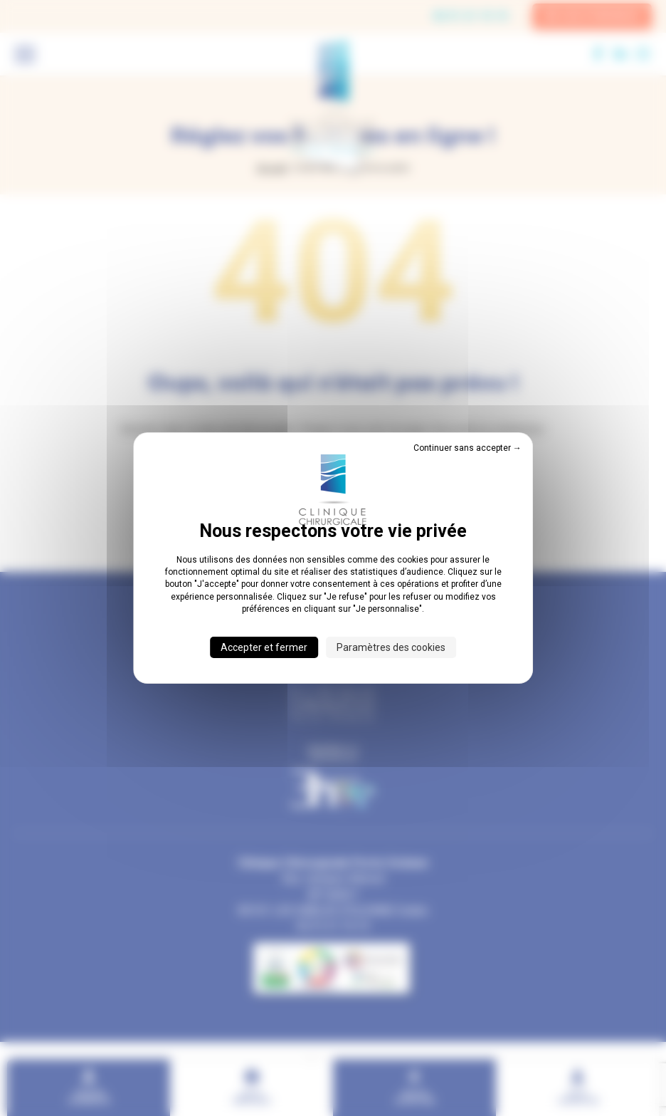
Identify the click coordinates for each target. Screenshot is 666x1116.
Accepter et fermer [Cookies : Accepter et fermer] (264, 647)
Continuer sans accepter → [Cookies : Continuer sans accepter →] (467, 448)
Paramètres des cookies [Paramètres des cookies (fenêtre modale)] (391, 647)
